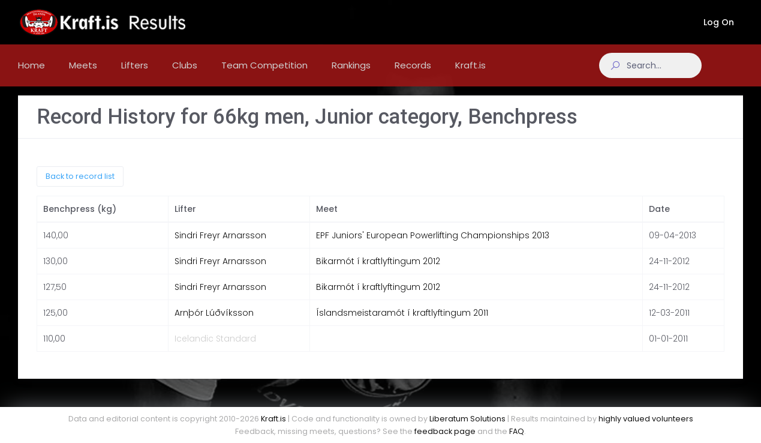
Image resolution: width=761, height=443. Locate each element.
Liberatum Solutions (467, 419)
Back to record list (80, 185)
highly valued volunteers (645, 419)
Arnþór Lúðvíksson (214, 322)
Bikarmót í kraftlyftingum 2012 (378, 271)
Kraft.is (273, 419)
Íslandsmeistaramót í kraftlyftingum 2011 (402, 322)
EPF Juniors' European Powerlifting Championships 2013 (432, 245)
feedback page (445, 431)
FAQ (516, 431)
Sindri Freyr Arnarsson (220, 245)
